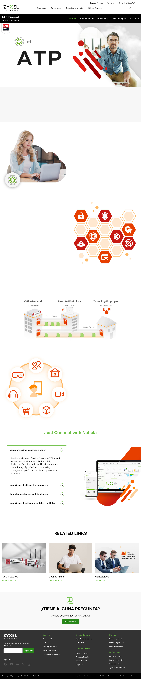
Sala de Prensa (83, 648)
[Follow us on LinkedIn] (17, 665)
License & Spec (119, 19)
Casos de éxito (114, 664)
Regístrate (28, 651)
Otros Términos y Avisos (51, 655)
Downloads (134, 19)
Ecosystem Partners (116, 647)
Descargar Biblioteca (50, 647)
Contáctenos (70, 622)
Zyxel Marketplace (82, 639)
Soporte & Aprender (75, 8)
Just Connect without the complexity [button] (30, 485)
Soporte (45, 639)
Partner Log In (114, 639)
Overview (71, 19)
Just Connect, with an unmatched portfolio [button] (33, 503)
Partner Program (114, 643)
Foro (44, 643)
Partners (110, 3)
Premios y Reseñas (82, 656)
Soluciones (56, 8)
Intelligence (102, 19)
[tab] (36, 450)
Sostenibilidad (114, 660)
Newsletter (80, 660)
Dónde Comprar (95, 8)
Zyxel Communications (117, 668)
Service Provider (97, 3)
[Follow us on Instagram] (29, 665)
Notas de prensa (82, 652)
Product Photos (87, 19)
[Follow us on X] (23, 665)
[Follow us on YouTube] (11, 665)
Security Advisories (49, 651)
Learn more (7, 581)
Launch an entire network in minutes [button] (29, 494)
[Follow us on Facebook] (5, 665)
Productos (41, 8)
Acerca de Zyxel (115, 656)
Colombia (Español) (127, 3)
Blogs (78, 664)
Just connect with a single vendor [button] (28, 450)
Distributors (80, 643)
